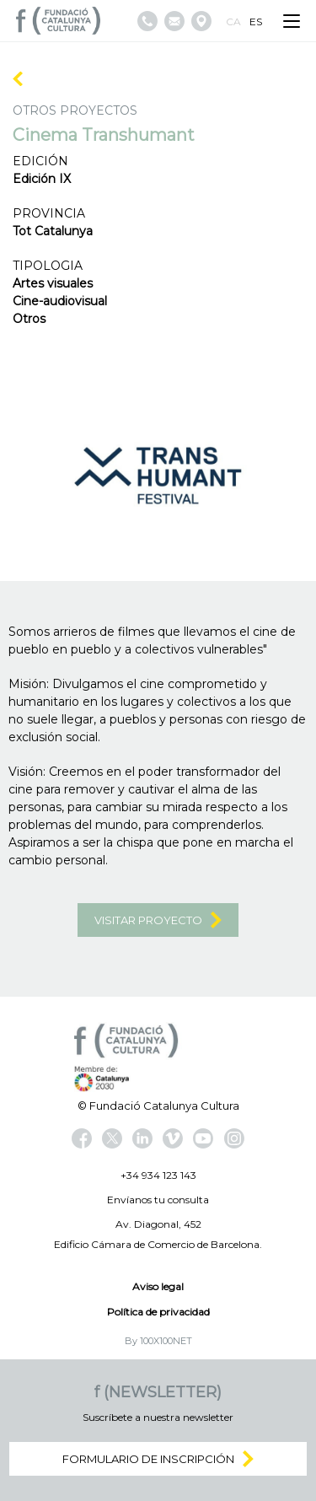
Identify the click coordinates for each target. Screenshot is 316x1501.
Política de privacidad (158, 1311)
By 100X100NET (158, 1341)
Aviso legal (158, 1286)
